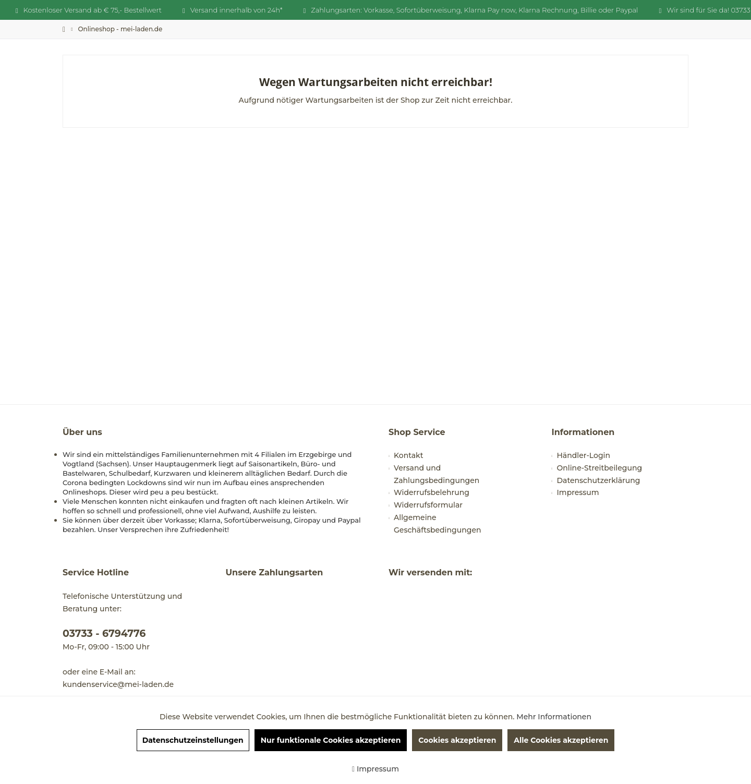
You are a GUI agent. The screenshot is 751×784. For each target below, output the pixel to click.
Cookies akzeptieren (457, 740)
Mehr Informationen (553, 716)
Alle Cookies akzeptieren (561, 740)
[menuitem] (120, 29)
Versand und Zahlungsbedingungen (436, 474)
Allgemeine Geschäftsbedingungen (437, 524)
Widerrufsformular (428, 505)
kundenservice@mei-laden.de (118, 684)
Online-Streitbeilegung (600, 468)
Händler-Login (583, 455)
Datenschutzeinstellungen (193, 740)
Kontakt (408, 455)
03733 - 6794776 (104, 634)
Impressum (578, 492)
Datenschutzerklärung (598, 480)
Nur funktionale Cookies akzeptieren (331, 740)
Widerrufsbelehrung (431, 492)
